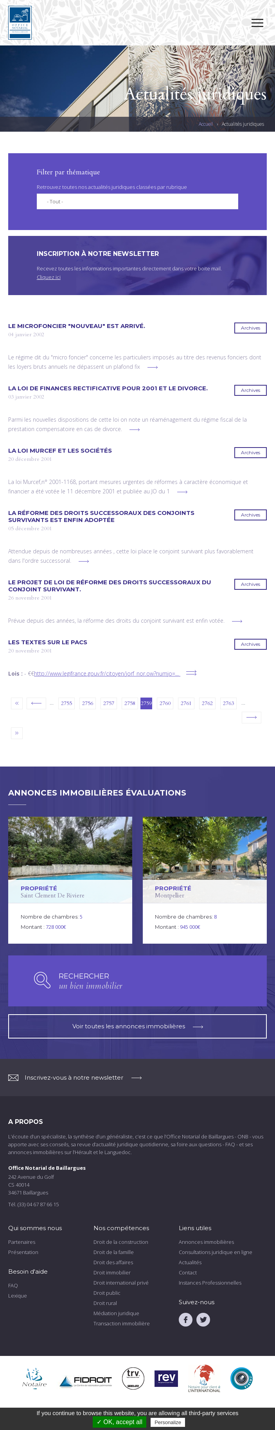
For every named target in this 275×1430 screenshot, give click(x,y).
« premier (17, 703)
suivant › (251, 717)
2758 (129, 703)
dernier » (17, 733)
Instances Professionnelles (210, 1283)
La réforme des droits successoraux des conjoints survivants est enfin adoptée (101, 516)
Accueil (205, 124)
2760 (165, 703)
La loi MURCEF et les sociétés (60, 450)
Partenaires (21, 1242)
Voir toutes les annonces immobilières (137, 1026)
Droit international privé (121, 1283)
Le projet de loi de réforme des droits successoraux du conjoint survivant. (109, 586)
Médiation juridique (116, 1313)
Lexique (17, 1295)
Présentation (23, 1252)
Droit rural (105, 1303)
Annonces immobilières (206, 1242)
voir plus (152, 367)
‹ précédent (36, 703)
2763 (228, 703)
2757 (108, 703)
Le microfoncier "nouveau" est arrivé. (76, 326)
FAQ (13, 1285)
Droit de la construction (120, 1242)
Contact (188, 1272)
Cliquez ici (49, 277)
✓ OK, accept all (119, 1422)
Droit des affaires (113, 1262)
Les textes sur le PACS (47, 642)
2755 (66, 703)
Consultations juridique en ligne (215, 1252)
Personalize (168, 1422)
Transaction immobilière (121, 1323)
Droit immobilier (112, 1272)
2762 (207, 703)
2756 (87, 703)
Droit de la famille (113, 1252)
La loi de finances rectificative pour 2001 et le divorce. (108, 388)
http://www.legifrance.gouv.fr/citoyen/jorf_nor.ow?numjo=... (106, 673)
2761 (186, 703)
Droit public (106, 1293)
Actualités (190, 1262)
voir (70, 880)
